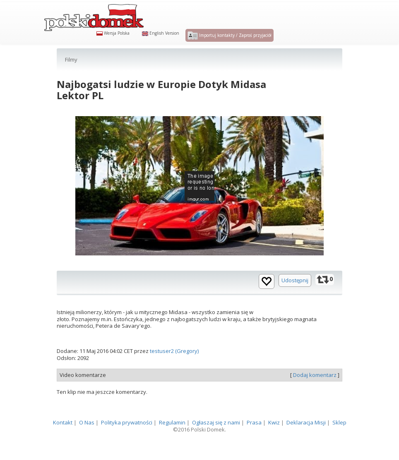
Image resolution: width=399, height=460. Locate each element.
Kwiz (274, 441)
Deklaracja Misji (306, 441)
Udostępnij (294, 298)
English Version (160, 42)
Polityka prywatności (126, 441)
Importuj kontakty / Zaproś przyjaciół (229, 45)
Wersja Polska (113, 42)
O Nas (86, 441)
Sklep (339, 441)
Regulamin (172, 441)
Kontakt (62, 441)
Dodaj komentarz (315, 393)
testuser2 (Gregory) (174, 369)
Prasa (254, 441)
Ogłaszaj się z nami (216, 441)
